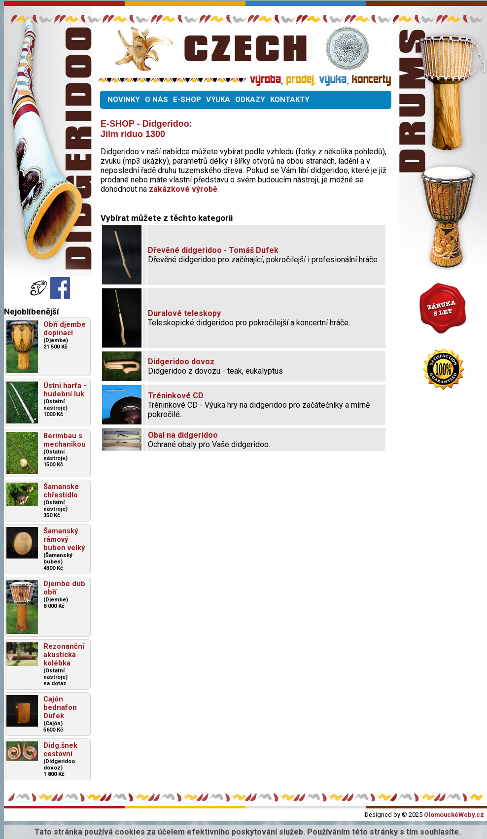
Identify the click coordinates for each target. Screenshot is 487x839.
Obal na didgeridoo (183, 435)
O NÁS (156, 99)
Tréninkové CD (176, 395)
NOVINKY (123, 99)
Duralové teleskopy (184, 313)
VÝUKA (218, 99)
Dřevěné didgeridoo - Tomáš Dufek (213, 250)
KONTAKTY (290, 99)
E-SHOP (187, 99)
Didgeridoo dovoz (181, 361)
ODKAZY (250, 99)
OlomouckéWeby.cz (454, 814)
